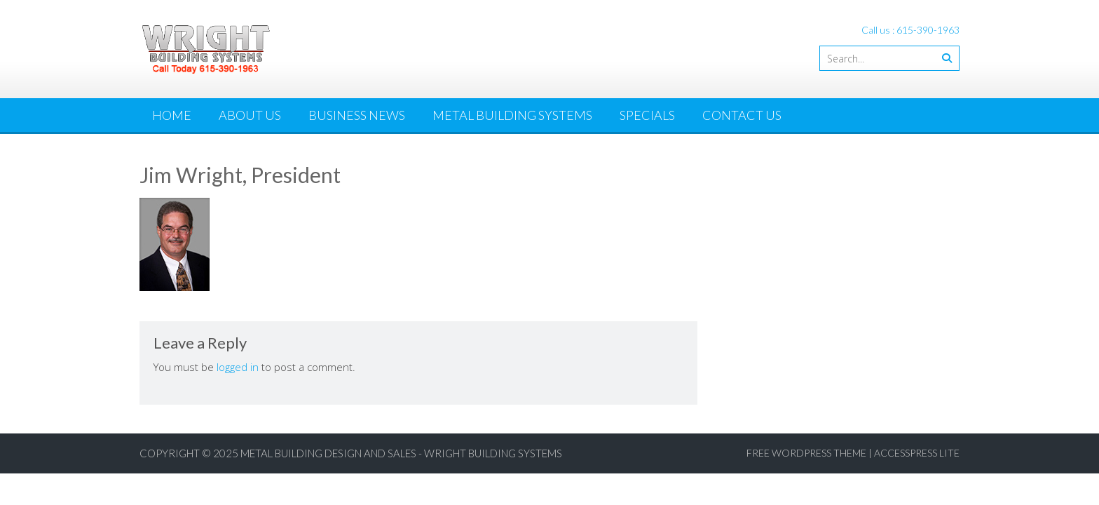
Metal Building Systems (512, 115)
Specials (647, 115)
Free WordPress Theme (806, 453)
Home (171, 115)
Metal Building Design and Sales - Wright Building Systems (401, 453)
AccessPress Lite (917, 453)
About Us (250, 115)
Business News (356, 115)
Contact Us (741, 115)
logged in (238, 367)
